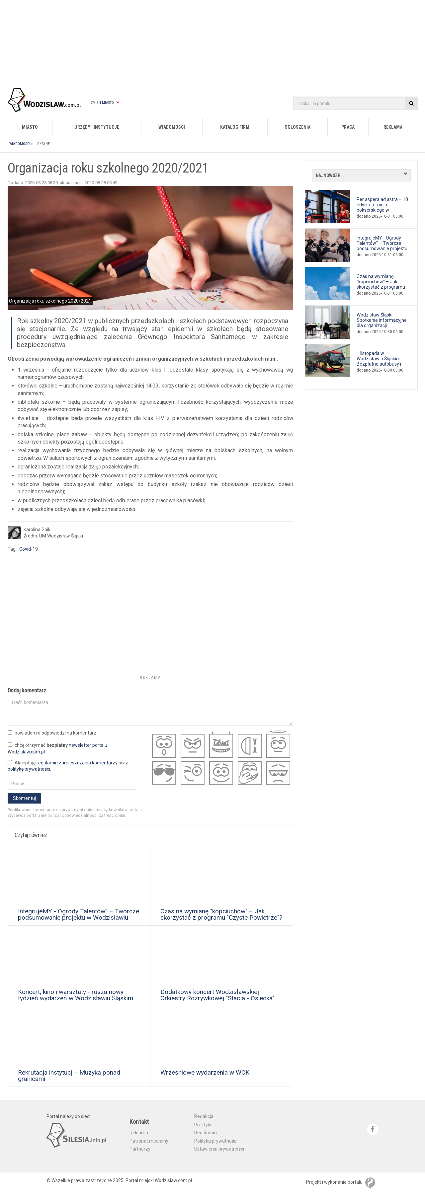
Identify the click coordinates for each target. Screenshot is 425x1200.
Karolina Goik (37, 529)
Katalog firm (234, 127)
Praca (348, 127)
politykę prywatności (29, 769)
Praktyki (202, 1124)
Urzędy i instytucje (96, 127)
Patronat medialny (148, 1141)
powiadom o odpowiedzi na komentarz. (52, 733)
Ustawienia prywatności (219, 1149)
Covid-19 (28, 549)
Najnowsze (328, 175)
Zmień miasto (105, 103)
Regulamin (205, 1132)
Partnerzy (139, 1149)
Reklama (392, 127)
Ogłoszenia (297, 127)
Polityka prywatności (215, 1141)
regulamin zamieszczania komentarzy (77, 762)
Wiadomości (171, 127)
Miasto (30, 127)
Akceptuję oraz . (68, 766)
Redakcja (203, 1116)
